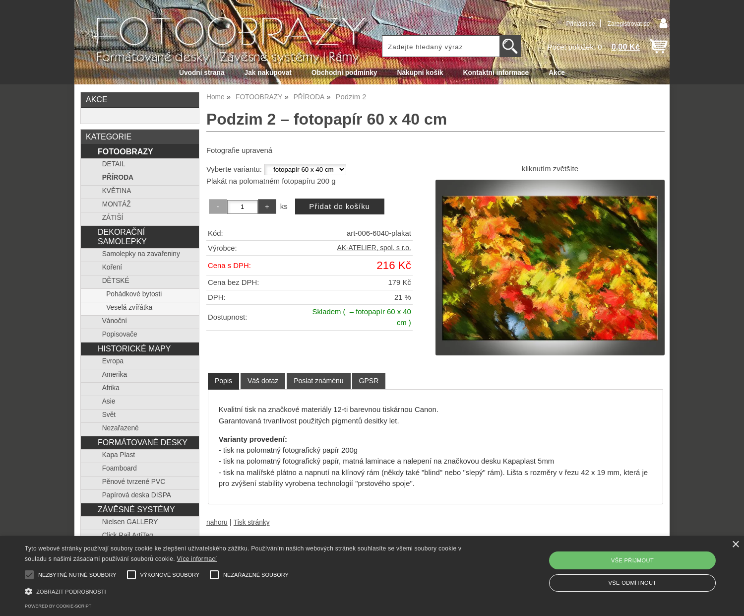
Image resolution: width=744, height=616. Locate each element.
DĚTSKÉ (115, 280)
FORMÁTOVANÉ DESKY (142, 442)
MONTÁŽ (116, 204)
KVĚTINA (116, 191)
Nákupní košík (420, 72)
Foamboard (119, 468)
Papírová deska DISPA (136, 495)
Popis (223, 381)
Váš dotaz (263, 381)
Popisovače (119, 334)
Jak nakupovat (268, 72)
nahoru (217, 522)
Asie (109, 401)
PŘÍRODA (117, 177)
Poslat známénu (318, 381)
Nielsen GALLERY (130, 522)
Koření (112, 267)
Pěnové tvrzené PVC (133, 481)
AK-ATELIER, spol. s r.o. (374, 248)
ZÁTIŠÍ (113, 217)
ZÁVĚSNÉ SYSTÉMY (136, 509)
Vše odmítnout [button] (633, 583)
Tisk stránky (252, 522)
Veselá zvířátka (129, 307)
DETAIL (113, 164)
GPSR (369, 381)
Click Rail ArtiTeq (127, 535)
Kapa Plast (118, 455)
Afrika (111, 388)
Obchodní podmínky (344, 72)
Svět (109, 414)
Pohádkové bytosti (134, 294)
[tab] (223, 381)
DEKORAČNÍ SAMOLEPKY (122, 236)
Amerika (114, 374)
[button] (250, 590)
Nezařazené (120, 428)
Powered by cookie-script (58, 606)
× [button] (735, 544)
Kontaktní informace (496, 72)
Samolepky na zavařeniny (141, 254)
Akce (557, 72)
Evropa (113, 361)
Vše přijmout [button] (632, 560)
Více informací (197, 558)
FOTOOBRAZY (125, 151)
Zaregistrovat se (629, 23)
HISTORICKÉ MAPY (134, 348)
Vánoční (114, 321)
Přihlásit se (580, 23)
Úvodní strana (201, 72)
